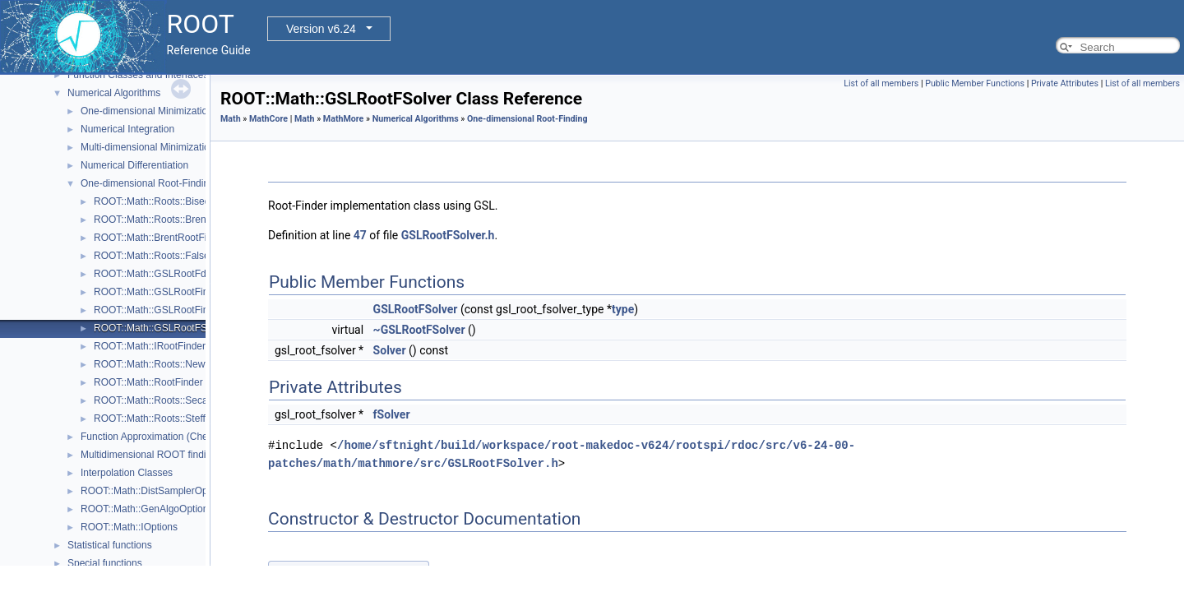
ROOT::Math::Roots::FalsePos (160, 255)
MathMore (343, 118)
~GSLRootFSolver (419, 329)
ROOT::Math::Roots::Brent (151, 219)
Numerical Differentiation (134, 165)
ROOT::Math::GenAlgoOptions (147, 509)
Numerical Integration (127, 129)
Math (230, 118)
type (623, 309)
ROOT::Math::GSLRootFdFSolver (167, 274)
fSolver (391, 414)
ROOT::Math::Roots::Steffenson (163, 418)
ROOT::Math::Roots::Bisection (159, 201)
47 (360, 235)
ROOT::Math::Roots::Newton (156, 364)
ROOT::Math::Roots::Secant (155, 400)
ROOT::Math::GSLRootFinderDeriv (170, 310)
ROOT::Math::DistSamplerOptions (155, 491)
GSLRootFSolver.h (448, 235)
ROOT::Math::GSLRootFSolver (161, 328)
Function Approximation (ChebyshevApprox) (177, 436)
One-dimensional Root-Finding (148, 183)
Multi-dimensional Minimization (148, 147)
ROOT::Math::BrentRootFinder (160, 237)
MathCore (268, 118)
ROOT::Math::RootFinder (148, 382)
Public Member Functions (974, 83)
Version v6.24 (321, 28)
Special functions (104, 563)
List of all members (881, 83)
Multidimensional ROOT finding (149, 454)
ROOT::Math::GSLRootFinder (158, 292)
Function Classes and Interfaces (137, 75)
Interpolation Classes (127, 473)
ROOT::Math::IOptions (129, 527)
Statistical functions (109, 545)
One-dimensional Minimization (147, 111)
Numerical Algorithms (113, 93)
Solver (389, 350)
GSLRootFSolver (415, 309)
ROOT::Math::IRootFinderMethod (166, 346)
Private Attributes (1064, 83)
